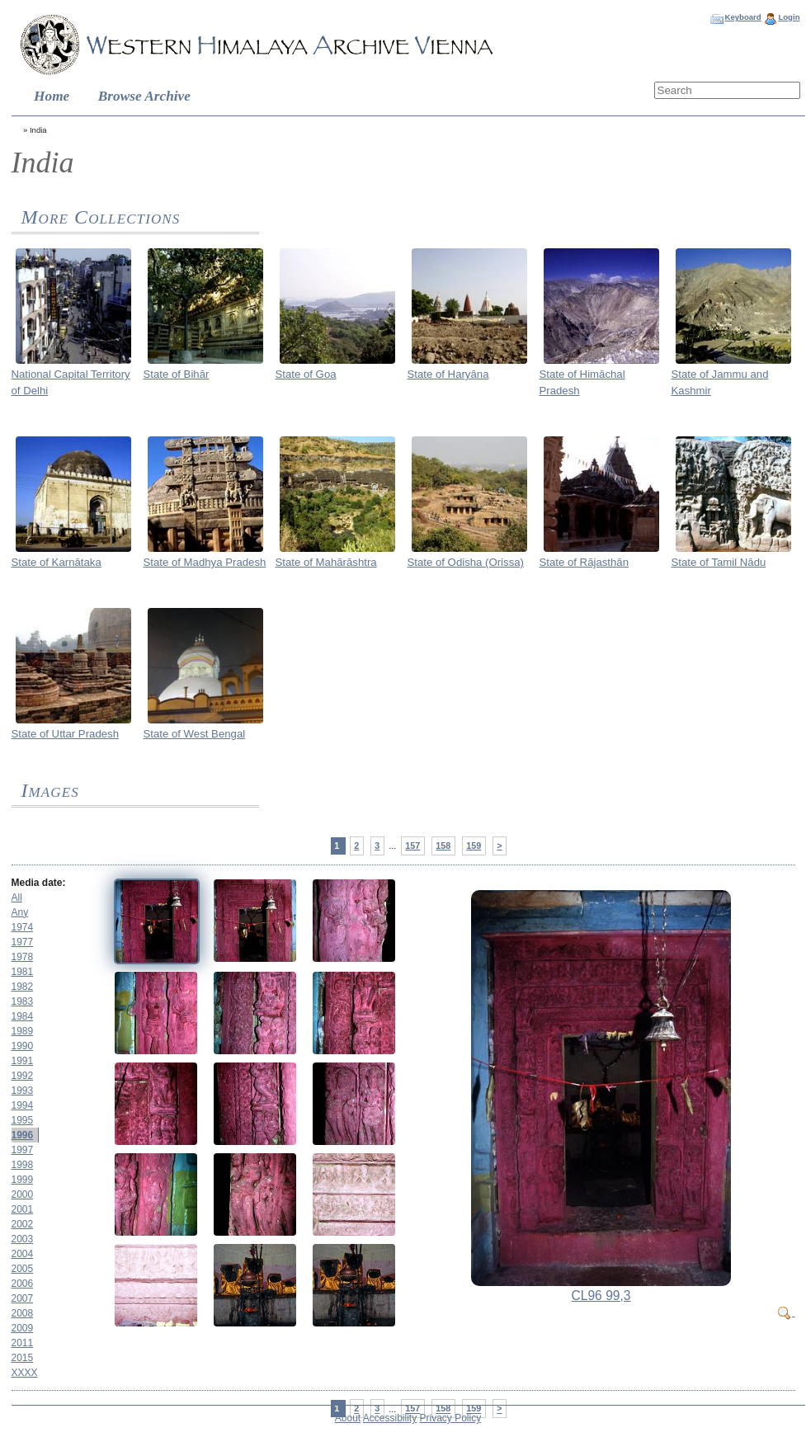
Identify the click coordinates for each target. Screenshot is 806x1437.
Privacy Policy (451, 1418)
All (17, 897)
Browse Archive (144, 96)
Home (51, 96)
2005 (23, 1268)
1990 (23, 1046)
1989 (23, 1031)
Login (788, 16)
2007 (23, 1298)
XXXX (25, 1372)
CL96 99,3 (601, 1296)
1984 (23, 1016)
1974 (23, 927)
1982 (23, 986)
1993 (23, 1090)
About (348, 1418)
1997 (23, 1150)
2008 (23, 1313)
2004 (23, 1254)
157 (412, 845)
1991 (23, 1061)
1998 (23, 1165)
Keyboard (742, 16)
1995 (23, 1120)
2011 (23, 1343)
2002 (23, 1224)
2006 (23, 1283)
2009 (23, 1328)
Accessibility (390, 1418)
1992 (23, 1075)
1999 (23, 1179)
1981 (23, 972)
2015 (23, 1358)
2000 (23, 1194)
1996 (23, 1135)
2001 (23, 1209)
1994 (23, 1105)
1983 (23, 1001)
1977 (23, 942)
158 (443, 845)
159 (473, 845)
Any (20, 912)
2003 (23, 1239)
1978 (23, 957)
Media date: (39, 882)
